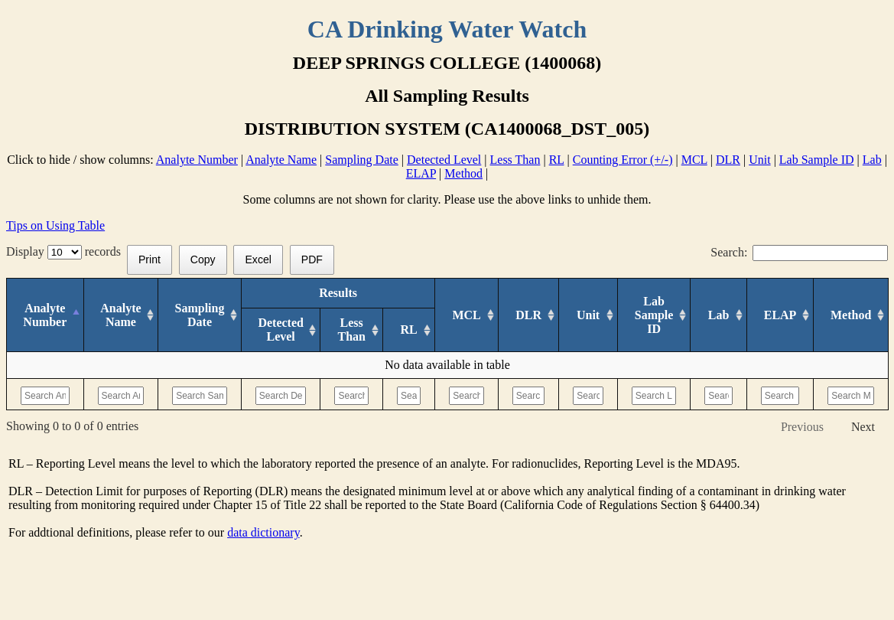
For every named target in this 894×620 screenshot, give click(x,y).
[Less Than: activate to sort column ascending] (351, 330)
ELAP (421, 173)
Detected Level (444, 159)
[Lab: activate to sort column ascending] (718, 315)
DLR (728, 159)
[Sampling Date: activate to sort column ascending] (200, 315)
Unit (759, 159)
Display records (66, 251)
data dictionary (263, 532)
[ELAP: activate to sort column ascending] (780, 315)
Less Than (515, 159)
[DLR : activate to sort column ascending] (528, 315)
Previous (802, 426)
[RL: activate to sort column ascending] (408, 330)
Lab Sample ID (816, 159)
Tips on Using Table (55, 225)
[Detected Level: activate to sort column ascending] (280, 330)
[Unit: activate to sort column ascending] (588, 315)
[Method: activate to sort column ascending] (851, 315)
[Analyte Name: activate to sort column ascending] (120, 315)
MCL (694, 159)
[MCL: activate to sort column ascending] (467, 315)
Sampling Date (361, 159)
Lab (872, 159)
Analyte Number (197, 159)
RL (556, 159)
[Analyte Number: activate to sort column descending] (45, 315)
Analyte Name (281, 159)
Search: (799, 252)
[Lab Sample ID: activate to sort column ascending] (654, 315)
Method (463, 173)
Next (863, 426)
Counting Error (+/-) (623, 159)
